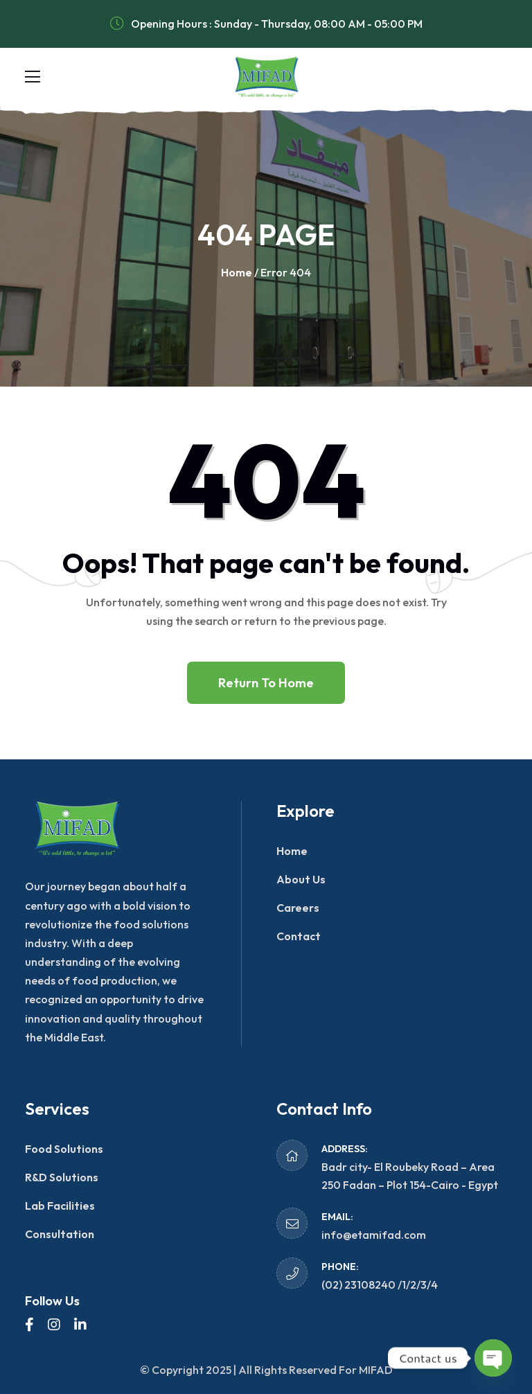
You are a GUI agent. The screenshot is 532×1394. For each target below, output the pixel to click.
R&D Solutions (61, 1177)
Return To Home (266, 683)
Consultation (59, 1234)
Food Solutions (64, 1149)
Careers (297, 908)
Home (236, 272)
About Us (301, 879)
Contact (298, 936)
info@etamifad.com (373, 1235)
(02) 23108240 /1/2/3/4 (379, 1284)
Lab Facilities (60, 1205)
